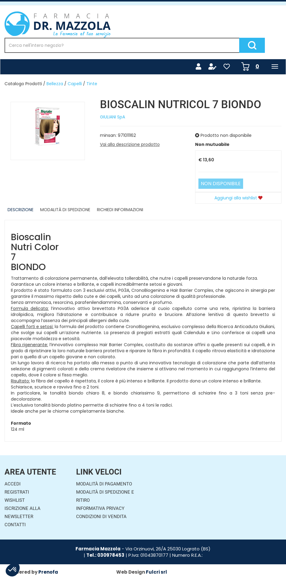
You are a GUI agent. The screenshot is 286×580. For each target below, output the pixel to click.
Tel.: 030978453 (105, 555)
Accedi (13, 484)
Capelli (75, 84)
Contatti (15, 524)
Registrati (17, 492)
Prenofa (48, 572)
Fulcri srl (156, 572)
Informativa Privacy (100, 508)
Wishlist (15, 500)
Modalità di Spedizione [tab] (65, 210)
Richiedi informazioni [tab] (120, 210)
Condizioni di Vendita (101, 516)
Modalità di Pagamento (104, 484)
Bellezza (55, 84)
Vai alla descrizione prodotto (130, 144)
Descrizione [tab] (21, 210)
